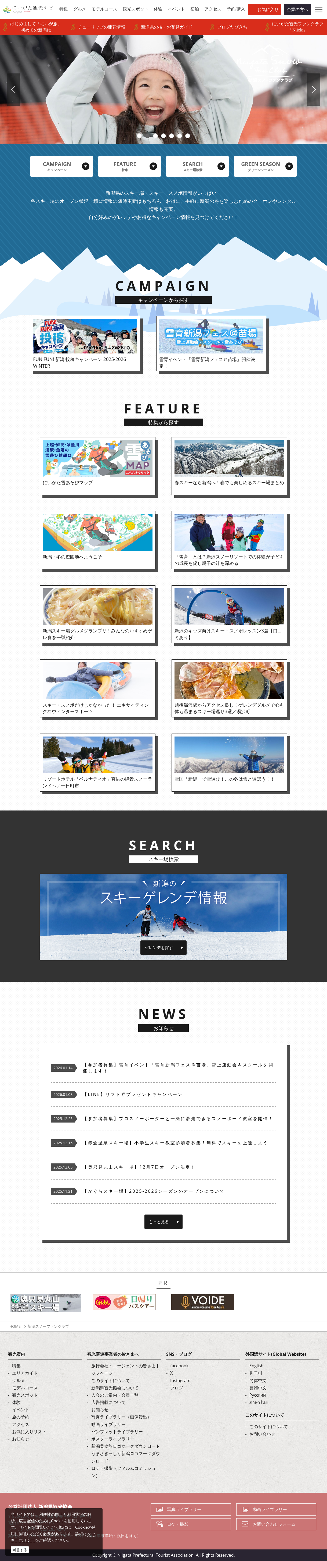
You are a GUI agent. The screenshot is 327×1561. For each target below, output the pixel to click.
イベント (20, 1410)
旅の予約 (20, 1417)
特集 (16, 1366)
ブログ (176, 1388)
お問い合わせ (262, 1434)
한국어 (255, 1373)
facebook (179, 1366)
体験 (16, 1402)
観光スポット (25, 1395)
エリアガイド (25, 1373)
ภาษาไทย (258, 1402)
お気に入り (268, 9)
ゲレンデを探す (159, 947)
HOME (15, 1326)
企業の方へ (297, 9)
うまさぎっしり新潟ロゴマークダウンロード (125, 1457)
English (256, 1366)
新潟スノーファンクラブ (48, 1326)
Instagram (180, 1380)
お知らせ (20, 1439)
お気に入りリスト (29, 1432)
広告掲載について (108, 1402)
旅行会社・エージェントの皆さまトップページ (125, 1369)
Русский (257, 1395)
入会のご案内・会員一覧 (115, 1395)
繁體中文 (258, 1388)
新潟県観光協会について (115, 1388)
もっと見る (159, 1221)
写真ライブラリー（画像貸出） (121, 1417)
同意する (19, 1549)
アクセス (20, 1424)
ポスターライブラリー (112, 1439)
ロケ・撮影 (177, 1524)
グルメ (18, 1380)
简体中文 (258, 1380)
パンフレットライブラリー (117, 1432)
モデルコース (25, 1388)
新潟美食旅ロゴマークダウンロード (125, 1446)
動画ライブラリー (108, 1424)
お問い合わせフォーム (274, 1524)
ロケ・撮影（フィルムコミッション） (123, 1471)
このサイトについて (110, 1380)
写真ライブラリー (184, 1509)
